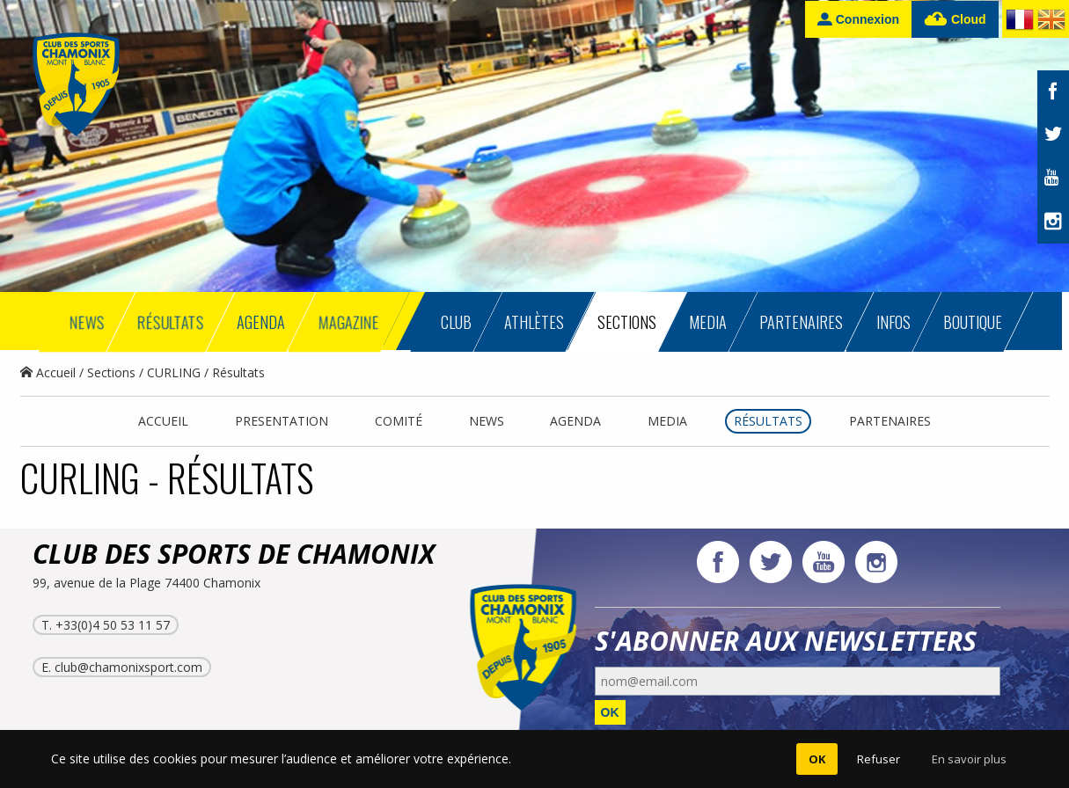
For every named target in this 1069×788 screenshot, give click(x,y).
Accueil (48, 372)
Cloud (955, 20)
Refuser (878, 759)
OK (610, 712)
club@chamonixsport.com (128, 667)
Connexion (858, 18)
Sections (111, 372)
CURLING (174, 372)
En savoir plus (969, 759)
